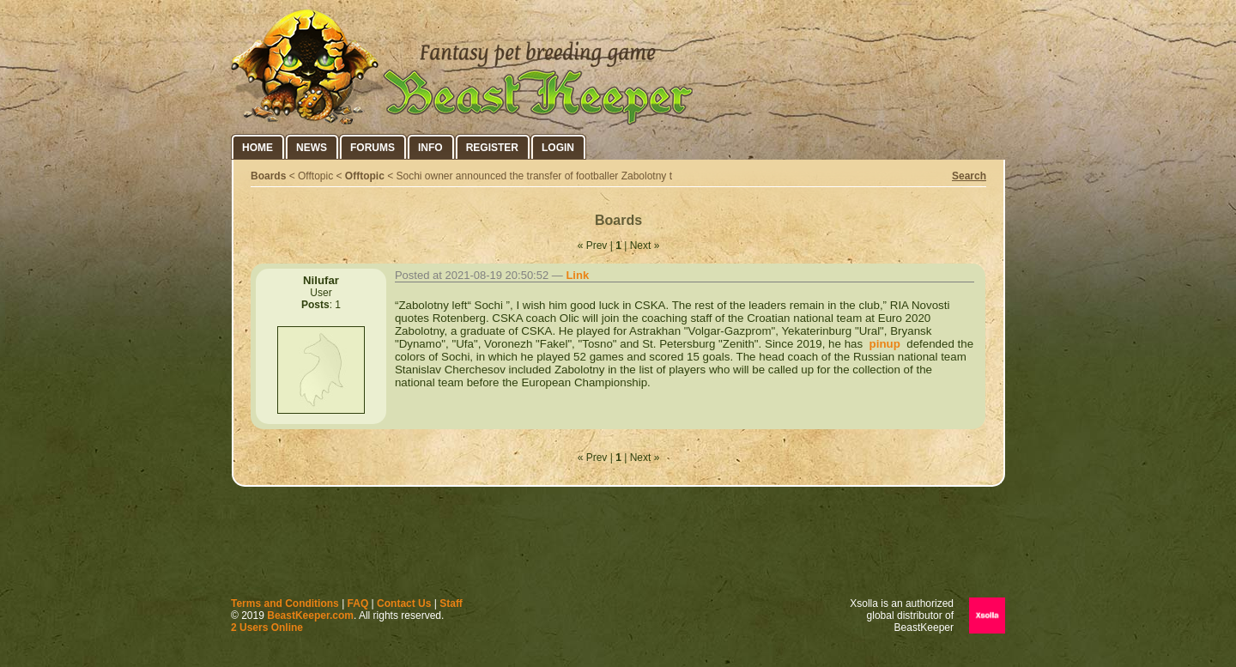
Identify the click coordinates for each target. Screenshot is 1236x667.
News (311, 148)
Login (558, 148)
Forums (372, 148)
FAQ (358, 603)
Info (430, 148)
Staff (451, 603)
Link (577, 275)
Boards (268, 176)
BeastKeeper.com (310, 615)
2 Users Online (267, 628)
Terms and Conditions (285, 603)
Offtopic (365, 176)
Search (969, 176)
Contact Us (404, 603)
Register (492, 148)
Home (257, 148)
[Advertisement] (618, 546)
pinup (883, 343)
